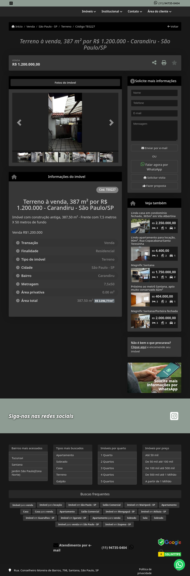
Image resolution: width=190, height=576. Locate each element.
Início (17, 26)
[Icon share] (11, 3)
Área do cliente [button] (158, 11)
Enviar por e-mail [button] (154, 148)
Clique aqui (138, 347)
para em (78, 524)
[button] (20, 122)
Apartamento (65, 455)
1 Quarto (106, 455)
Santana (17, 464)
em (82, 504)
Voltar (173, 26)
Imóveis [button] (87, 11)
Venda (31, 26)
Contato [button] (133, 11)
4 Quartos (107, 474)
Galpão (61, 481)
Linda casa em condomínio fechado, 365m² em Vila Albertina (153, 214)
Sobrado (61, 461)
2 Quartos (107, 461)
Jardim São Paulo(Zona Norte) (27, 472)
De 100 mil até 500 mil (160, 468)
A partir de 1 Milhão (158, 481)
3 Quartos (107, 468)
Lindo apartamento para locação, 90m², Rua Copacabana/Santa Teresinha (153, 240)
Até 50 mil (151, 455)
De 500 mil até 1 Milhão (160, 474)
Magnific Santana (142, 265)
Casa (59, 468)
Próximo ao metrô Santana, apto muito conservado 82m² (153, 288)
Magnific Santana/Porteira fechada (154, 311)
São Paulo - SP (48, 26)
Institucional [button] (110, 11)
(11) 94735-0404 (169, 3)
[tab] (24, 82)
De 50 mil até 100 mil (159, 461)
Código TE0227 (85, 26)
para (22, 505)
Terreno (66, 26)
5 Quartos (107, 481)
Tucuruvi (17, 458)
